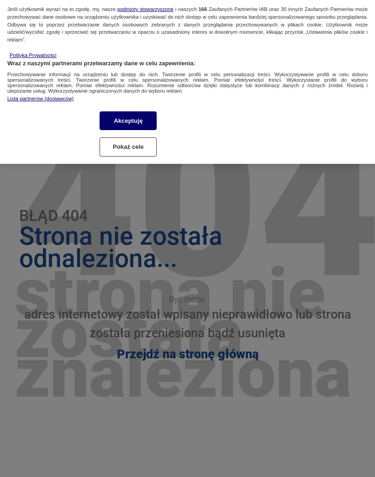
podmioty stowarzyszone (145, 3)
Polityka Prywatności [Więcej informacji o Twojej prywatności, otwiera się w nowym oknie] (33, 49)
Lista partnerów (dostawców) (40, 93)
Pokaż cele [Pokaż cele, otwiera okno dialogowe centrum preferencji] (128, 141)
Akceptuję (128, 115)
